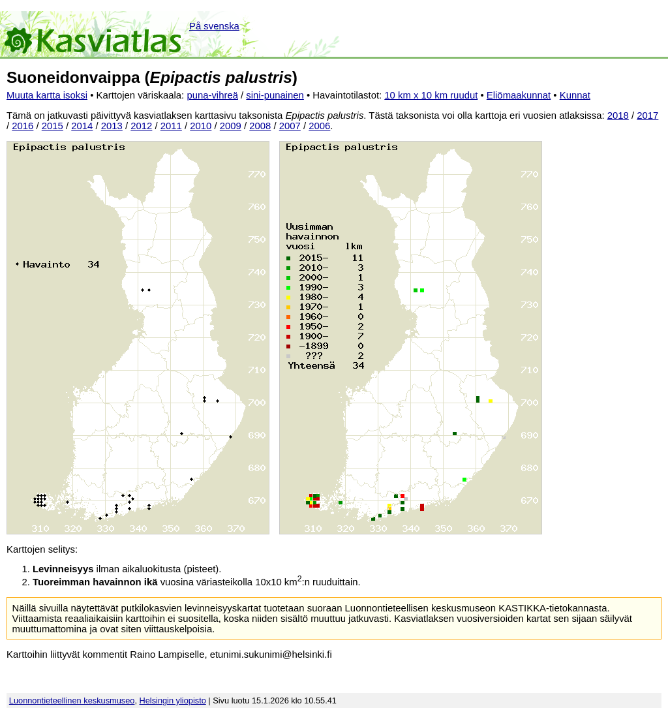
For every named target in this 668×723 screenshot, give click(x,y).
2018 (618, 115)
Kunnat (575, 95)
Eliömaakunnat (519, 95)
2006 (319, 126)
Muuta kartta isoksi (47, 95)
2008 (260, 126)
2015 (52, 126)
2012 (141, 126)
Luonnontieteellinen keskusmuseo (72, 700)
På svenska (214, 26)
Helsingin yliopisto (173, 700)
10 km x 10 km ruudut (431, 95)
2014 (82, 126)
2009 (230, 126)
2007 (290, 126)
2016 (22, 126)
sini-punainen (275, 95)
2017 (647, 115)
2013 (112, 126)
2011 (171, 126)
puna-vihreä (212, 95)
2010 (200, 126)
